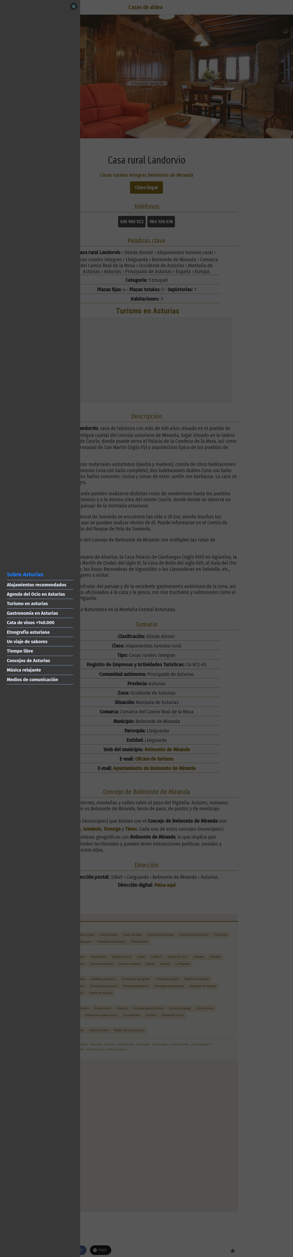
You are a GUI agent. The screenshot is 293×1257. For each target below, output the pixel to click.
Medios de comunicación (32, 679)
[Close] (73, 6)
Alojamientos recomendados (36, 585)
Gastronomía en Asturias (32, 613)
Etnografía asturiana (28, 632)
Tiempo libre (20, 651)
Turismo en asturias (27, 603)
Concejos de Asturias (28, 660)
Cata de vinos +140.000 (30, 622)
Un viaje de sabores (27, 641)
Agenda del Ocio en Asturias (36, 594)
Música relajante (24, 670)
